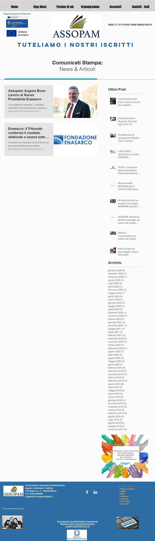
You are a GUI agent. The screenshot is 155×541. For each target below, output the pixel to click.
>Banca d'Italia (127, 489)
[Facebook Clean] (87, 492)
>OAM (122, 491)
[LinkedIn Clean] (95, 492)
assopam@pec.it (44, 496)
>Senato (123, 498)
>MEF (122, 493)
